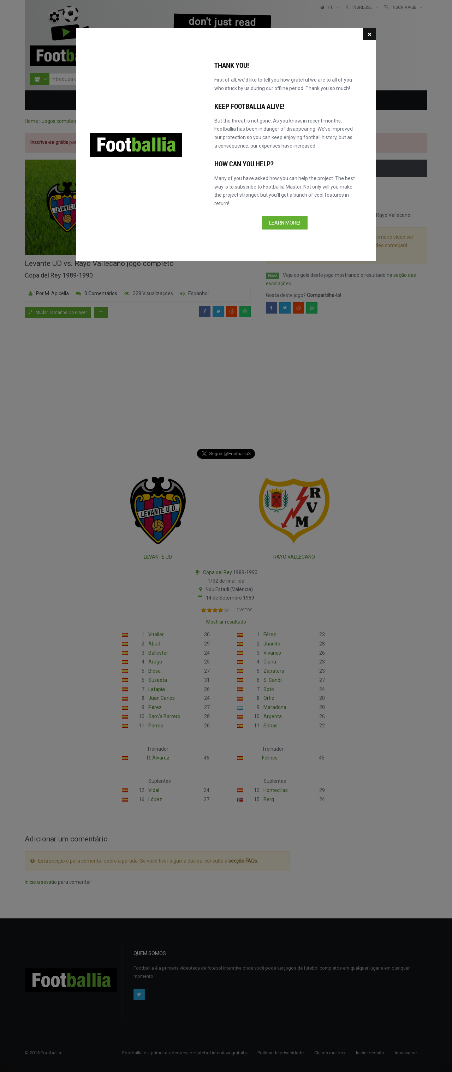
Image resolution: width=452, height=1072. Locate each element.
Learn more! (284, 223)
